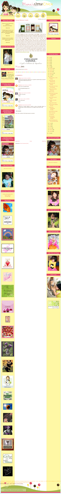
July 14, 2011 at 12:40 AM (25, 92)
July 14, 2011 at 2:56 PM (25, 98)
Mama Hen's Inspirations (53, 162)
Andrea (19, 78)
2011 (49, 67)
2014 (49, 62)
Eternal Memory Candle (21, 20)
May (50, 125)
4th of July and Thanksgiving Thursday (52, 117)
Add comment (18, 111)
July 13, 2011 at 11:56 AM (25, 78)
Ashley (19, 92)
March (50, 128)
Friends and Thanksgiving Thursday (52, 109)
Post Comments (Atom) (24, 143)
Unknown (20, 85)
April (50, 126)
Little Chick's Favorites (8, 169)
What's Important (52, 113)
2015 (49, 60)
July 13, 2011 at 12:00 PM (26, 85)
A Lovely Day (51, 114)
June (50, 123)
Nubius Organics (8, 196)
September (51, 73)
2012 (49, 65)
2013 (49, 64)
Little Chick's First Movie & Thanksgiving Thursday (53, 95)
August (50, 75)
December (51, 68)
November (51, 70)
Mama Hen (11, 72)
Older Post (44, 141)
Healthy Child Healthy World (8, 195)
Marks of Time (51, 92)
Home (31, 141)
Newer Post (17, 141)
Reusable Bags (7, 197)
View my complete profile (7, 79)
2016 (49, 59)
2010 (49, 133)
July (50, 76)
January (50, 131)
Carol (19, 98)
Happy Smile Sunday (52, 103)
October (50, 71)
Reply (19, 81)
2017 (49, 57)
